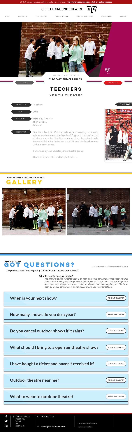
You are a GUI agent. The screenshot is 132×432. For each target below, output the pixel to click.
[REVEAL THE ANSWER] (116, 298)
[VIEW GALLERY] (113, 82)
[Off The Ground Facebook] (6, 416)
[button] (41, 16)
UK (16, 424)
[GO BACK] (24, 82)
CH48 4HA (19, 426)
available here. (122, 266)
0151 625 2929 (47, 416)
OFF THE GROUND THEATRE (62, 9)
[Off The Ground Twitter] (6, 421)
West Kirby (20, 419)
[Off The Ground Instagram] (6, 426)
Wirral (18, 421)
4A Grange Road (22, 416)
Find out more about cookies (78, 2)
